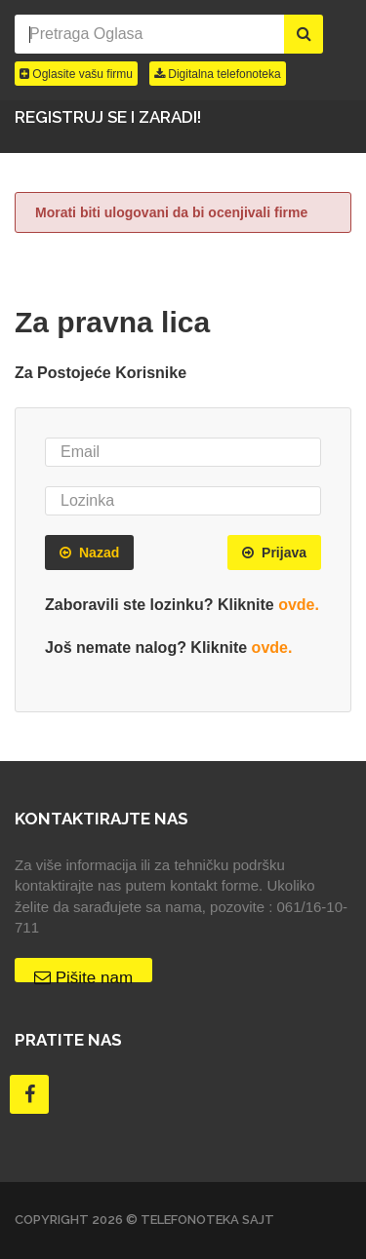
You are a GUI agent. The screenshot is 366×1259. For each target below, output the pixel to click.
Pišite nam (83, 975)
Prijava (274, 552)
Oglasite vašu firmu (76, 74)
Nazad (89, 552)
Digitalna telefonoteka (217, 74)
